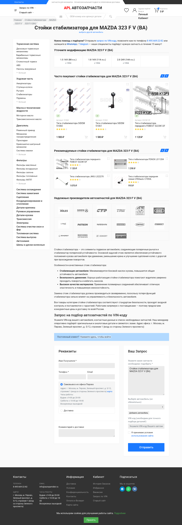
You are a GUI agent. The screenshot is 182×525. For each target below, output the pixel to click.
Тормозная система (27, 44)
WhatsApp (72, 44)
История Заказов (101, 483)
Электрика (22, 222)
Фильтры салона (24, 172)
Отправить (146, 447)
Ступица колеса (24, 87)
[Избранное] (126, 10)
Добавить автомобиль (138, 413)
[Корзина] (161, 10)
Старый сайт (26, 12)
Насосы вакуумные (26, 69)
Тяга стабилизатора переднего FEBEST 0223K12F (150, 124)
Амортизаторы (23, 83)
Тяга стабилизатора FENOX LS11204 (146, 159)
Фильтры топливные (26, 176)
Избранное (98, 488)
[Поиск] (111, 16)
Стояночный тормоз (26, 61)
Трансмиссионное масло (29, 119)
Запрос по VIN (27, 8)
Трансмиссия (23, 219)
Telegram (83, 44)
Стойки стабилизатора (35, 20)
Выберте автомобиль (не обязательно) (140, 401)
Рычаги (20, 91)
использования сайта (142, 435)
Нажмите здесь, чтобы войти (95, 337)
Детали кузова (24, 215)
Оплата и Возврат (75, 500)
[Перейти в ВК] (134, 489)
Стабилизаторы (24, 94)
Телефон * (64, 372)
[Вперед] (166, 76)
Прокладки (22, 140)
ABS (18, 65)
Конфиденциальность (77, 492)
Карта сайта (72, 505)
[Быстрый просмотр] (88, 84)
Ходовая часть (24, 78)
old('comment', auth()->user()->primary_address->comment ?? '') (87, 433)
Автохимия (22, 241)
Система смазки (24, 150)
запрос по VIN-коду (106, 40)
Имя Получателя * (67, 361)
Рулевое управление (28, 211)
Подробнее (120, 513)
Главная (18, 20)
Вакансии (98, 492)
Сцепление (22, 197)
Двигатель (22, 125)
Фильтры (21, 160)
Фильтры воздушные (27, 168)
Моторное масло (24, 115)
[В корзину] (86, 137)
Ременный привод (25, 130)
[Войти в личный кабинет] (141, 10)
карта (109, 391)
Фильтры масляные (26, 165)
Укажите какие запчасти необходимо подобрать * (140, 362)
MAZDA (52, 20)
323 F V (18, 23)
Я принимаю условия (142, 434)
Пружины (21, 98)
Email (90, 372)
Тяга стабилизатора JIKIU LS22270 (87, 176)
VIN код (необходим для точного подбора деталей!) (144, 420)
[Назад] (162, 76)
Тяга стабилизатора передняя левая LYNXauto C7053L (143, 177)
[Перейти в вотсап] (128, 489)
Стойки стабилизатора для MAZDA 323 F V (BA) (146, 380)
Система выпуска (26, 237)
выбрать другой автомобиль (91, 32)
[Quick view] (108, 158)
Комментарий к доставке (71, 427)
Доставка (71, 483)
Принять (91, 520)
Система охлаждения (28, 189)
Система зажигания (27, 193)
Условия (70, 488)
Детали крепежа (25, 207)
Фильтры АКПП (24, 179)
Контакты (19, 2)
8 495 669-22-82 (155, 40)
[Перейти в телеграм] (122, 489)
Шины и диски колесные (30, 244)
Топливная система (27, 233)
